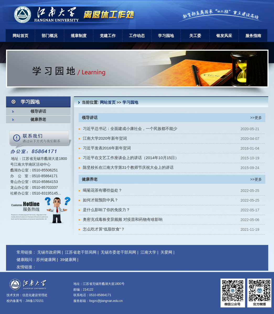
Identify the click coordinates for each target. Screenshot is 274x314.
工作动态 (137, 36)
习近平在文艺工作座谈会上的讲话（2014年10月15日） (129, 157)
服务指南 (253, 36)
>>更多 (256, 118)
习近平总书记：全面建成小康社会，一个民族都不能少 (128, 128)
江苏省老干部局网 (80, 252)
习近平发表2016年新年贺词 (105, 148)
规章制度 (79, 36)
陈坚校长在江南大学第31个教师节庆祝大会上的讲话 (126, 167)
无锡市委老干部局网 (118, 252)
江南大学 (148, 252)
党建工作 (108, 36)
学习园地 (166, 36)
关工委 (195, 36)
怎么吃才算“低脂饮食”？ (102, 229)
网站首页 (20, 36)
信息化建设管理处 (34, 295)
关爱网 (166, 252)
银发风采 (224, 36)
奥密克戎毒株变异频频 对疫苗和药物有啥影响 (121, 219)
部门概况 (49, 36)
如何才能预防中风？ (98, 200)
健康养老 (38, 119)
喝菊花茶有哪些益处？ (100, 190)
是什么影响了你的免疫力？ (104, 209)
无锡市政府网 (49, 252)
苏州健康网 (46, 259)
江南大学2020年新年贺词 (103, 138)
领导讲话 (38, 111)
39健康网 (68, 259)
